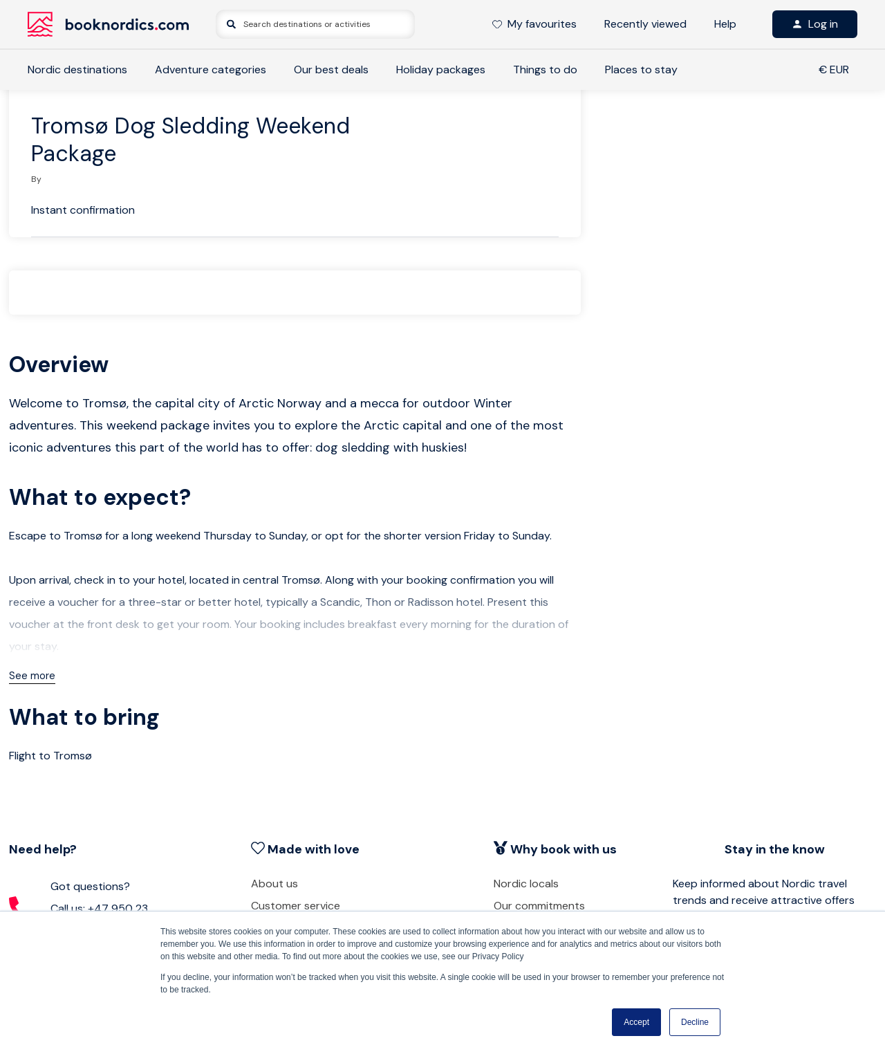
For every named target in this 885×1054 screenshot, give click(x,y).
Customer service (295, 905)
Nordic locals (526, 883)
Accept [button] (636, 1022)
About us (274, 883)
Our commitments (539, 905)
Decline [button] (695, 1022)
